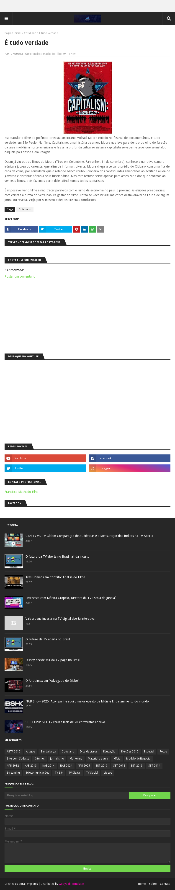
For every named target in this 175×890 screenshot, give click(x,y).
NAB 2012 (13, 765)
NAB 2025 (84, 765)
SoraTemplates (28, 883)
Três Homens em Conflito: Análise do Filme (55, 577)
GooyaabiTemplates (71, 883)
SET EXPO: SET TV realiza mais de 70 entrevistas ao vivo (65, 722)
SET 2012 (119, 765)
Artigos (30, 751)
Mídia (117, 758)
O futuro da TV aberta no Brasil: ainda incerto (57, 556)
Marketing (76, 758)
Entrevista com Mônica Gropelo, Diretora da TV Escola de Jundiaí (71, 598)
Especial (149, 751)
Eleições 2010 (129, 751)
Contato (165, 883)
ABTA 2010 (13, 751)
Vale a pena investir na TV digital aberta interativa (60, 618)
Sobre (153, 883)
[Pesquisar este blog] (67, 795)
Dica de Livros (89, 751)
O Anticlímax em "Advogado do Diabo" (52, 680)
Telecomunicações (37, 772)
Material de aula (98, 758)
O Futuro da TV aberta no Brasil (48, 639)
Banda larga (48, 751)
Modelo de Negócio (138, 758)
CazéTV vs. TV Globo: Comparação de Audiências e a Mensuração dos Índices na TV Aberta (89, 536)
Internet (39, 758)
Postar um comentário (20, 276)
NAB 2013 (31, 765)
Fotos (163, 751)
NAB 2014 (48, 765)
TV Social (92, 772)
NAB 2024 (66, 765)
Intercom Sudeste (18, 758)
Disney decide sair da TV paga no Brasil (53, 660)
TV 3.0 (59, 772)
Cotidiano (30, 33)
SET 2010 (102, 765)
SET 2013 (137, 765)
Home (142, 883)
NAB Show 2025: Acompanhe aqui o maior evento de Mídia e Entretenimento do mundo (87, 701)
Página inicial (13, 33)
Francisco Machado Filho (46, 53)
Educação (109, 751)
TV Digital (74, 772)
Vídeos (108, 772)
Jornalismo (57, 758)
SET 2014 (154, 765)
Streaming (13, 772)
